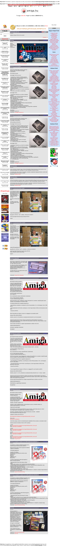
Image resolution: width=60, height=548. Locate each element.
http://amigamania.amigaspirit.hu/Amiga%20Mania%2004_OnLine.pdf (24, 436)
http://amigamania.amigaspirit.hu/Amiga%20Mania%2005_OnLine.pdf (22, 416)
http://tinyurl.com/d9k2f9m (17, 426)
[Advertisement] (30, 538)
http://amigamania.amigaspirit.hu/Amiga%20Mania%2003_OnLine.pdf (24, 432)
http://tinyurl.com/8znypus (17, 437)
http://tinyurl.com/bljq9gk (17, 433)
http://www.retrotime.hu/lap (19, 532)
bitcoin (46, 25)
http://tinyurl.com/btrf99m (17, 430)
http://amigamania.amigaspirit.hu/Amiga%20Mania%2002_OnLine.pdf (24, 429)
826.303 (23, 15)
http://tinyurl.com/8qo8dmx (14, 419)
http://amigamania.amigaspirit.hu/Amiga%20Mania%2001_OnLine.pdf (24, 425)
